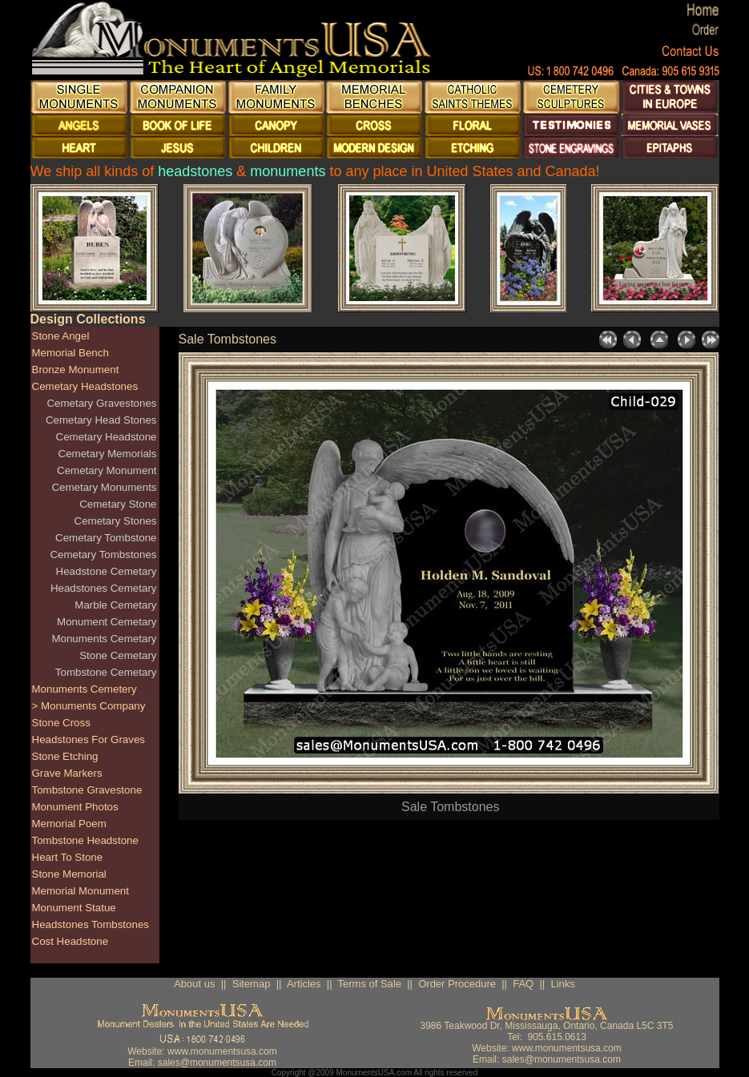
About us (194, 984)
